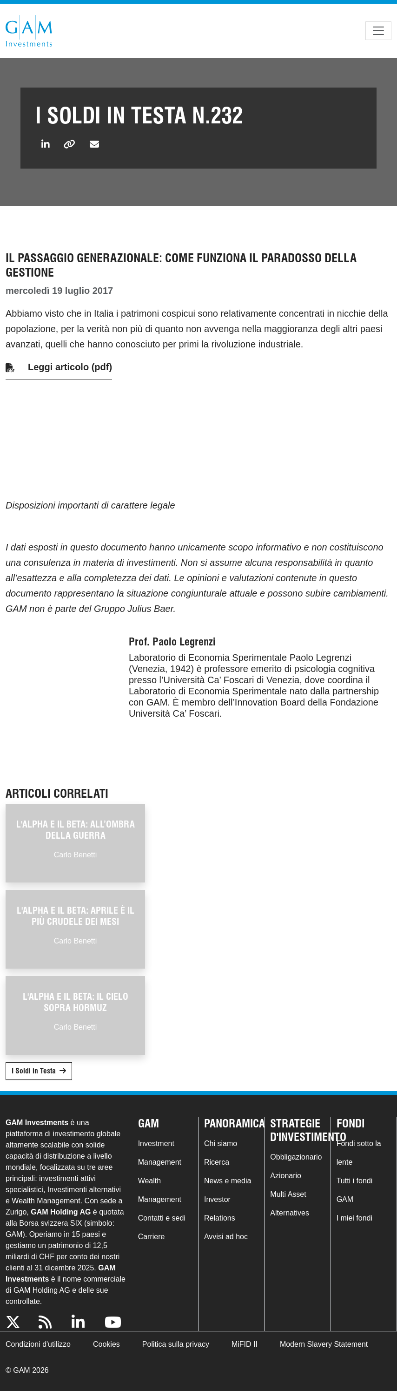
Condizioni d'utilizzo (38, 1344)
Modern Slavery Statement (324, 1344)
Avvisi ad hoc (226, 1237)
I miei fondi (354, 1218)
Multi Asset (288, 1194)
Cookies (106, 1344)
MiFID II (245, 1344)
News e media (227, 1181)
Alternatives (289, 1213)
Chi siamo (220, 1143)
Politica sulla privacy (175, 1344)
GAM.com (29, 31)
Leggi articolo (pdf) (70, 367)
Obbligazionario (296, 1157)
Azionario (285, 1176)
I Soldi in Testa (34, 1070)
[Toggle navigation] (378, 30)
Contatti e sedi (161, 1218)
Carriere (151, 1237)
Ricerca (216, 1162)
